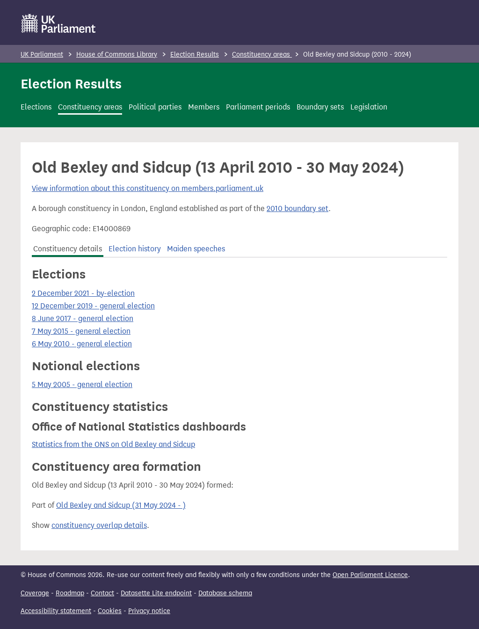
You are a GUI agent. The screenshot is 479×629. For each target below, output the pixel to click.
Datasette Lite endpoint (156, 593)
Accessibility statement (56, 611)
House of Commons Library (116, 55)
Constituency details (67, 248)
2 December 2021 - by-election (83, 293)
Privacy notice (149, 611)
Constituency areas (262, 55)
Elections (36, 106)
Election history (135, 248)
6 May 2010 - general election (82, 343)
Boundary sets (320, 106)
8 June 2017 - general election (82, 318)
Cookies (110, 611)
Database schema (225, 593)
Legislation (368, 106)
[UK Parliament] (59, 23)
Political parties (155, 106)
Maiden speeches (196, 248)
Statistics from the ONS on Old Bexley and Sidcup (113, 444)
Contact (102, 593)
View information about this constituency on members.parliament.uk (147, 188)
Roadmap (70, 593)
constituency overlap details (99, 525)
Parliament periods (258, 106)
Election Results (194, 55)
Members (203, 106)
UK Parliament (42, 55)
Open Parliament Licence (370, 575)
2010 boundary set (297, 208)
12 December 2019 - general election (93, 305)
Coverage (35, 593)
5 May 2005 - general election (82, 384)
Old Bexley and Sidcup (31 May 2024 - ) (121, 505)
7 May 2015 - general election (81, 331)
